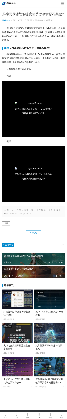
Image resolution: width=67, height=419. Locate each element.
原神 (6, 48)
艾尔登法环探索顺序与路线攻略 (49, 347)
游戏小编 (6, 20)
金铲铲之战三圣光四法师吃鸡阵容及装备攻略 (16, 381)
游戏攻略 (39, 20)
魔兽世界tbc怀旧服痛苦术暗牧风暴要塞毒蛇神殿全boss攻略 (49, 381)
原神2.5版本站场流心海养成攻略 (49, 313)
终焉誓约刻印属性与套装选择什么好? (16, 313)
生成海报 (8, 245)
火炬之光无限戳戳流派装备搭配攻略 (16, 347)
